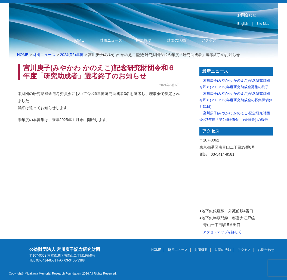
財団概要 (143, 40)
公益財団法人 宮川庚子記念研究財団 (77, 17)
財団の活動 (176, 40)
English (242, 24)
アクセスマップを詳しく (222, 232)
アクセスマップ (236, 183)
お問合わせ (246, 15)
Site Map (263, 24)
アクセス (209, 40)
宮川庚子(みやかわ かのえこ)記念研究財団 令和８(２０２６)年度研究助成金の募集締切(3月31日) (235, 100)
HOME (78, 40)
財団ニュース (111, 40)
